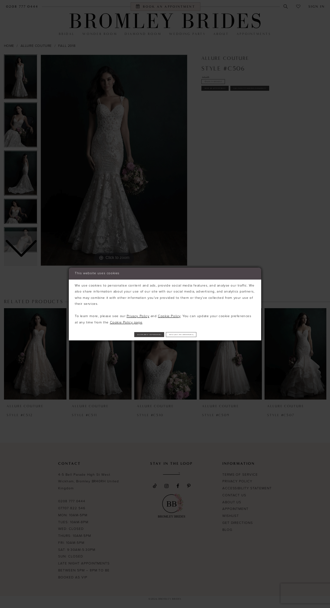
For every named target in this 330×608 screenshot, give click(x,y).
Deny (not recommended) (201, 334)
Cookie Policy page (126, 320)
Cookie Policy (169, 313)
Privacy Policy (138, 313)
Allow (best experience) (130, 334)
